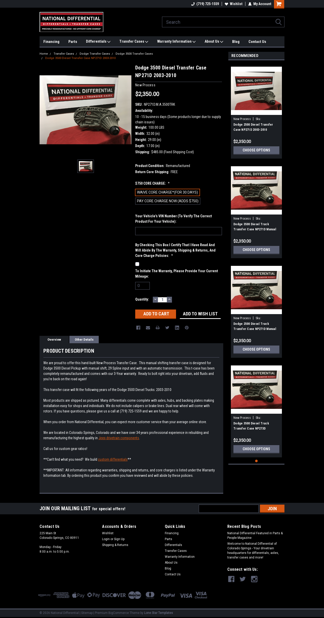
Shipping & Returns (115, 545)
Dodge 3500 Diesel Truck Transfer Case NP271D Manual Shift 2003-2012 (254, 229)
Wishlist (233, 4)
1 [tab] (256, 461)
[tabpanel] (256, 111)
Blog (236, 41)
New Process (242, 119)
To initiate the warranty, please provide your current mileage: (176, 273)
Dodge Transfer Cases (95, 53)
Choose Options (256, 150)
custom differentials (113, 459)
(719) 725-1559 (205, 4)
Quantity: (142, 299)
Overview (54, 339)
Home (44, 53)
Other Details (84, 339)
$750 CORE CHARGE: (152, 183)
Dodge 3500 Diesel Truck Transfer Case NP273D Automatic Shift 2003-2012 (251, 428)
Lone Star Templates (158, 613)
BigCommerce (118, 613)
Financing (51, 41)
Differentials (98, 41)
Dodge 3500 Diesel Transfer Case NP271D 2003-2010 (80, 58)
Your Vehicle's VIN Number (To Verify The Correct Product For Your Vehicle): (173, 218)
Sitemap (87, 613)
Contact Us (257, 41)
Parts (72, 41)
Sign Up (119, 539)
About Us (214, 41)
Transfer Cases (133, 41)
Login (106, 539)
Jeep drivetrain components (118, 438)
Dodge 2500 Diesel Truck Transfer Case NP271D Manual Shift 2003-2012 (254, 329)
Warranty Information (176, 41)
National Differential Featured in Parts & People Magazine (255, 535)
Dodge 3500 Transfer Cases (134, 53)
